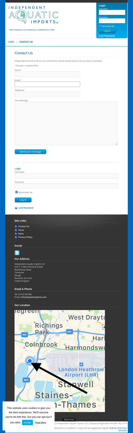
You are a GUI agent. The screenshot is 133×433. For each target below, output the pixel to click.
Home (11, 42)
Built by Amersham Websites (118, 429)
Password (103, 17)
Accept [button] (27, 422)
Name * (18, 70)
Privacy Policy (25, 237)
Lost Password (107, 35)
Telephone (19, 90)
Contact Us (26, 42)
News (21, 234)
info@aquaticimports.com (33, 297)
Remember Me (106, 26)
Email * (18, 80)
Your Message (21, 100)
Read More (41, 422)
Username (103, 9)
